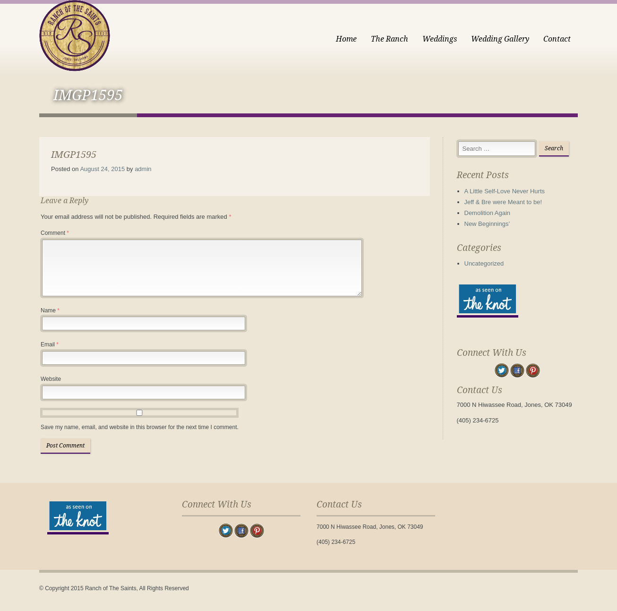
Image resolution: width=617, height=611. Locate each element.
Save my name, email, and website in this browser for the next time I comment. (140, 427)
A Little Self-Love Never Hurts (504, 191)
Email (50, 344)
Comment (55, 233)
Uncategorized (484, 263)
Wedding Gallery (500, 38)
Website (51, 379)
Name (50, 310)
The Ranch (389, 38)
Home (346, 38)
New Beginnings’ (487, 223)
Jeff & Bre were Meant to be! (503, 202)
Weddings (439, 38)
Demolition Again (487, 212)
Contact (557, 38)
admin (143, 168)
